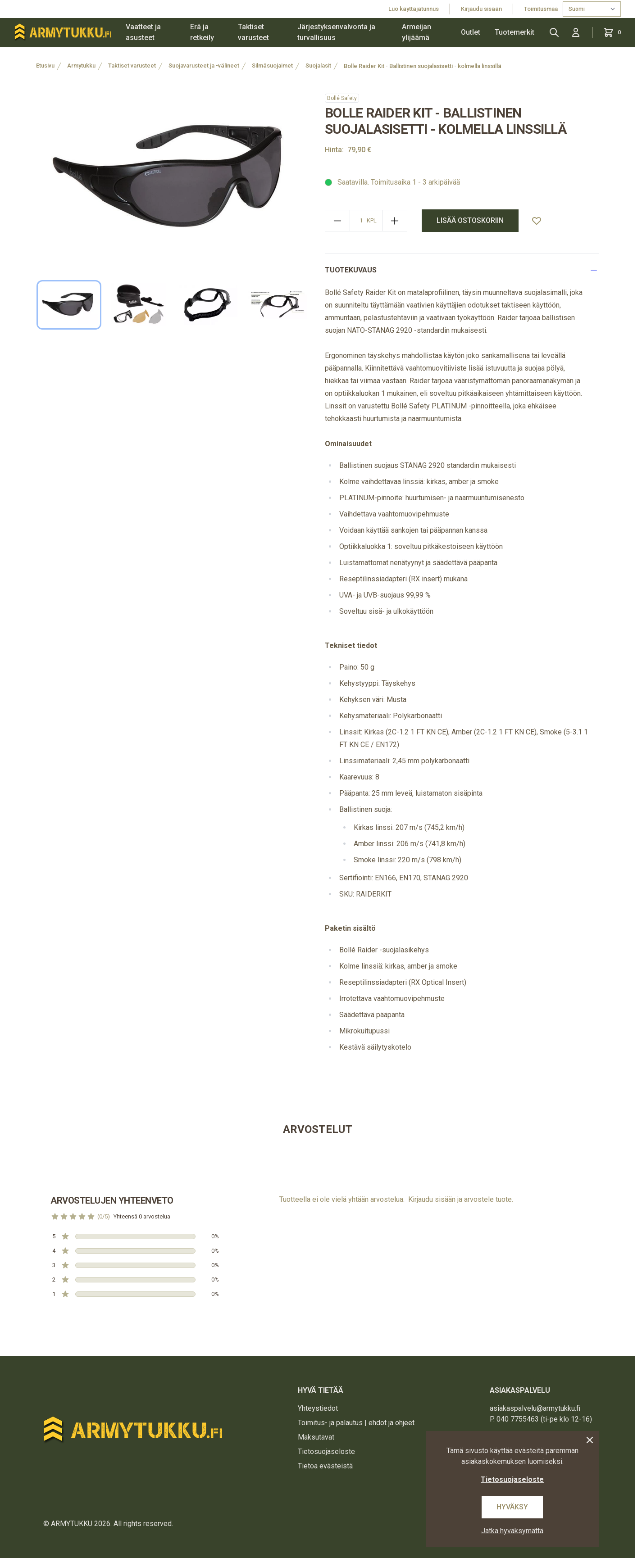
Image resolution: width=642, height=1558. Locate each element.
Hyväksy (512, 1507)
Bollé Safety (342, 98)
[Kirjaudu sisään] (576, 32)
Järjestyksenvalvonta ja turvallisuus (336, 32)
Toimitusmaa (541, 8)
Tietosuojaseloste (326, 1451)
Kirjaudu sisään (481, 8)
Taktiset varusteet (253, 32)
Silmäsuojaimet (272, 65)
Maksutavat (316, 1437)
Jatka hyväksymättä (512, 1530)
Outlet (470, 32)
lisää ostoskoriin (470, 220)
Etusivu (45, 65)
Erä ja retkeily (202, 32)
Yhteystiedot (318, 1408)
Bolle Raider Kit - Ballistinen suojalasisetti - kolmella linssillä (422, 66)
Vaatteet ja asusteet (143, 32)
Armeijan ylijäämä (416, 32)
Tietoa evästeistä (325, 1466)
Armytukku (81, 65)
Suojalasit (318, 65)
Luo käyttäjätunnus (413, 8)
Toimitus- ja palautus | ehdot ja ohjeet (356, 1422)
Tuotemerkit (514, 32)
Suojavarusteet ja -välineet (203, 65)
